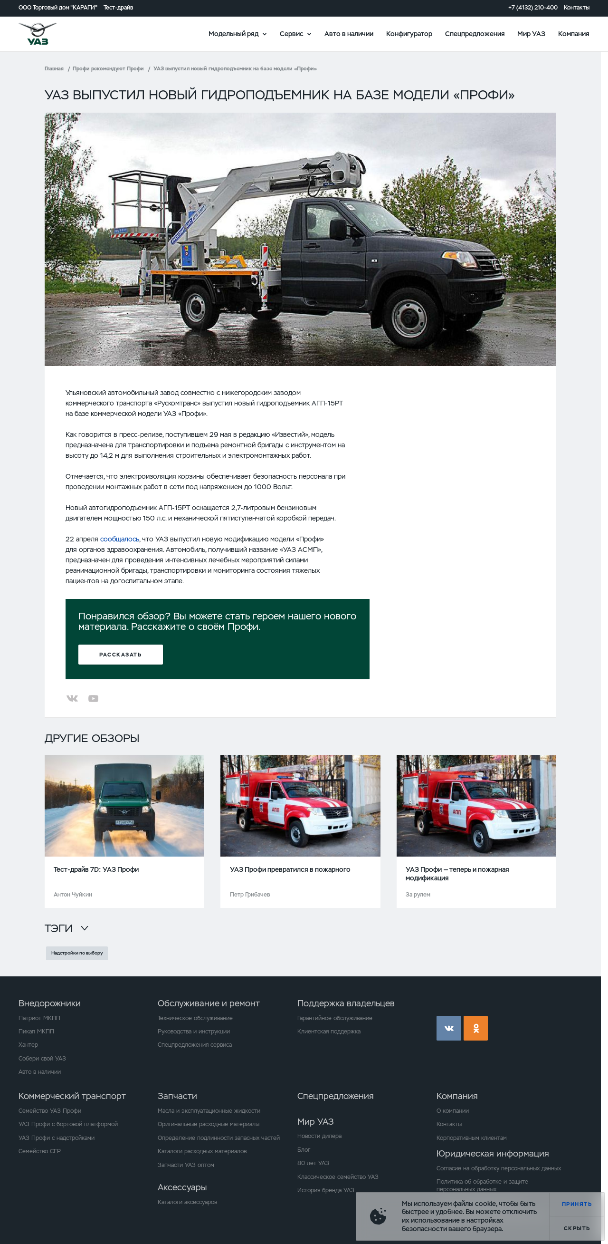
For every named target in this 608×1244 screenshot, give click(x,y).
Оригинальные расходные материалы (208, 1124)
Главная (54, 68)
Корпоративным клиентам (472, 1138)
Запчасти (177, 1095)
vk (449, 1028)
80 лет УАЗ (313, 1163)
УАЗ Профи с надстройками (57, 1138)
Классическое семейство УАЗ (338, 1177)
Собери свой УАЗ (42, 1058)
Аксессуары (182, 1187)
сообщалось (119, 539)
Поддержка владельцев (346, 1003)
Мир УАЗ (531, 33)
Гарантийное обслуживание (334, 1018)
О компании (453, 1111)
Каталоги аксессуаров (187, 1202)
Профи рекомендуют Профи (108, 68)
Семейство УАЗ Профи (50, 1111)
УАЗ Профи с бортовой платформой (68, 1124)
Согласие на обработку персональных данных (499, 1168)
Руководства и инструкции (194, 1031)
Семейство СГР (40, 1151)
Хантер (28, 1045)
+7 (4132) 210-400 (533, 7)
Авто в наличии (348, 33)
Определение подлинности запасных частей (219, 1138)
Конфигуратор (409, 33)
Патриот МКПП (39, 1018)
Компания (573, 33)
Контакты (576, 7)
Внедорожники (50, 1003)
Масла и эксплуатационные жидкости (209, 1111)
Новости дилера (319, 1136)
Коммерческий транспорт (72, 1095)
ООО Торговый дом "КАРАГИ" (58, 7)
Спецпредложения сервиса (195, 1045)
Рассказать (120, 654)
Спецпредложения (475, 33)
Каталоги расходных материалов (202, 1151)
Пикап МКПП (36, 1031)
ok (476, 1028)
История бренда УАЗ (325, 1190)
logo (48, 34)
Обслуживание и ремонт (209, 1003)
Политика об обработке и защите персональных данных (482, 1185)
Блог (303, 1150)
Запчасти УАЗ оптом (186, 1165)
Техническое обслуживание (195, 1018)
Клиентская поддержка (329, 1031)
